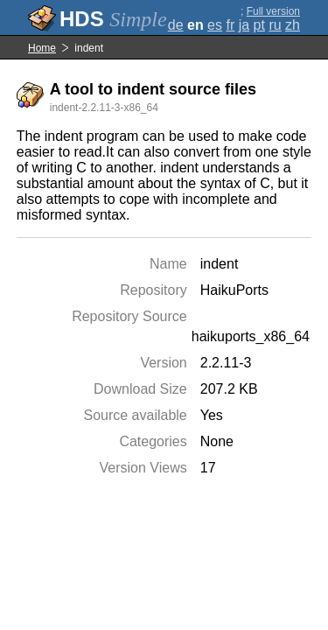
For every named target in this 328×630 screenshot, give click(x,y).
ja (244, 25)
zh (292, 25)
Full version (273, 11)
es (214, 25)
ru (275, 25)
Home (42, 48)
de (176, 25)
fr (230, 25)
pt (259, 25)
